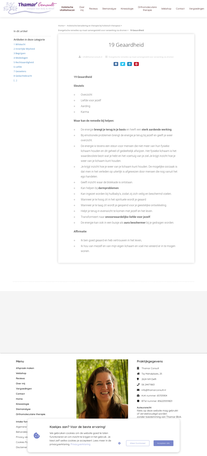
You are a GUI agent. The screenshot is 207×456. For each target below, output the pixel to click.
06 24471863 (148, 384)
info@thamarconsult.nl (92, 57)
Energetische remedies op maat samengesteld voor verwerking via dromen (141, 57)
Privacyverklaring (80, 444)
